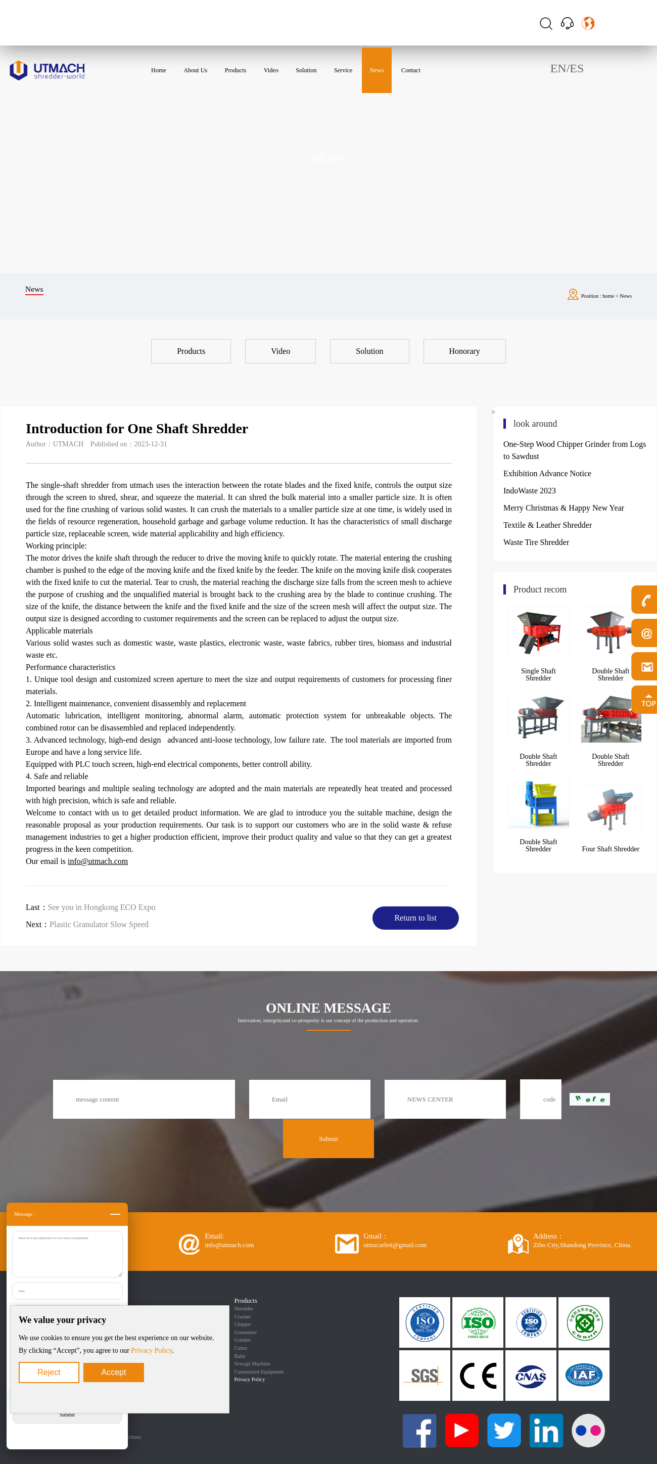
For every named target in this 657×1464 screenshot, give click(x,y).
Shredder (244, 1308)
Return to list (415, 917)
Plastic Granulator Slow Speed (99, 924)
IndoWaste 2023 (529, 490)
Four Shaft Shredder (611, 849)
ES (577, 68)
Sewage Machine (252, 1363)
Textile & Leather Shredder (547, 525)
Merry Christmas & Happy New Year (563, 508)
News (626, 296)
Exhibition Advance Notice (547, 473)
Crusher (242, 1316)
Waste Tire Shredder (536, 542)
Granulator (245, 1332)
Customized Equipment (259, 1372)
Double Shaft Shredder (538, 760)
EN (558, 68)
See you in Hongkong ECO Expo (102, 907)
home (608, 296)
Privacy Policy (151, 1350)
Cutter (241, 1348)
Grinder (242, 1340)
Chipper (242, 1324)
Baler (240, 1356)
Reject (48, 1372)
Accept (114, 1372)
